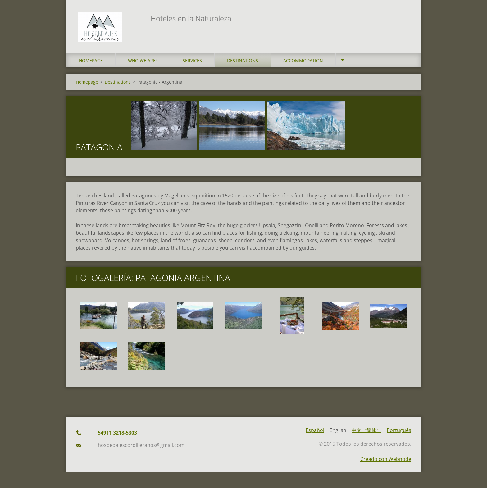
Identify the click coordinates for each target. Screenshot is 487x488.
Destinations (242, 62)
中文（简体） (366, 432)
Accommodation (303, 62)
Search (404, 18)
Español (315, 432)
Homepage (91, 62)
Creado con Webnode (385, 461)
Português (399, 432)
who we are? (142, 62)
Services (192, 62)
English (338, 432)
